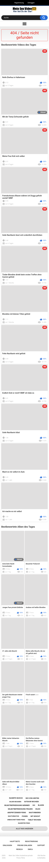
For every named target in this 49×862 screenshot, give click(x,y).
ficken (25, 816)
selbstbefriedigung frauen (20, 809)
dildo (37, 809)
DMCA (30, 849)
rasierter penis (24, 823)
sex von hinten (32, 798)
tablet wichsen (34, 820)
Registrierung (19, 3)
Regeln (19, 849)
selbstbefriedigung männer (17, 805)
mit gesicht (35, 816)
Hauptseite (15, 841)
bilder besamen (15, 802)
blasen (41, 805)
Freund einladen (24, 845)
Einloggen (31, 3)
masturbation (13, 816)
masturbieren (35, 813)
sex (34, 805)
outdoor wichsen (31, 802)
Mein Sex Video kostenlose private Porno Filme (21, 857)
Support (41, 845)
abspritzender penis (16, 813)
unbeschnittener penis (16, 820)
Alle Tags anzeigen (24, 829)
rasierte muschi (16, 798)
